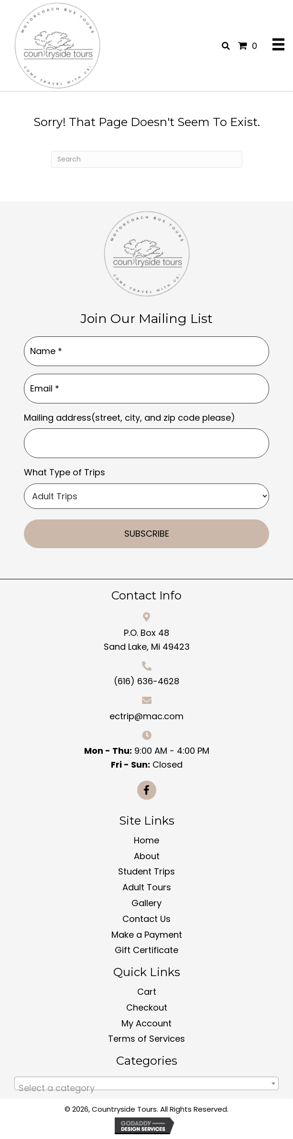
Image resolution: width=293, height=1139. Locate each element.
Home (146, 840)
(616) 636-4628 (146, 681)
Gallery (146, 903)
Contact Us (146, 919)
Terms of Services (146, 1039)
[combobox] (146, 1083)
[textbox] (146, 1088)
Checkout (146, 1007)
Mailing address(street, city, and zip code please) (129, 418)
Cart (146, 992)
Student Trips (146, 871)
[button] (146, 790)
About (147, 856)
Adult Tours (146, 887)
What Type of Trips (64, 472)
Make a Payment (146, 935)
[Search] (146, 159)
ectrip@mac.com (146, 716)
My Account (146, 1023)
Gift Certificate (146, 950)
